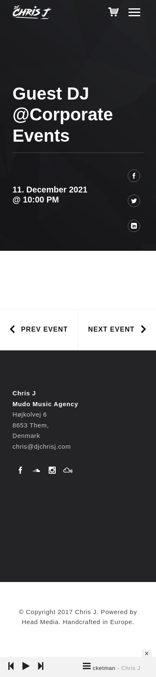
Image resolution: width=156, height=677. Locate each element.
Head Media (40, 621)
